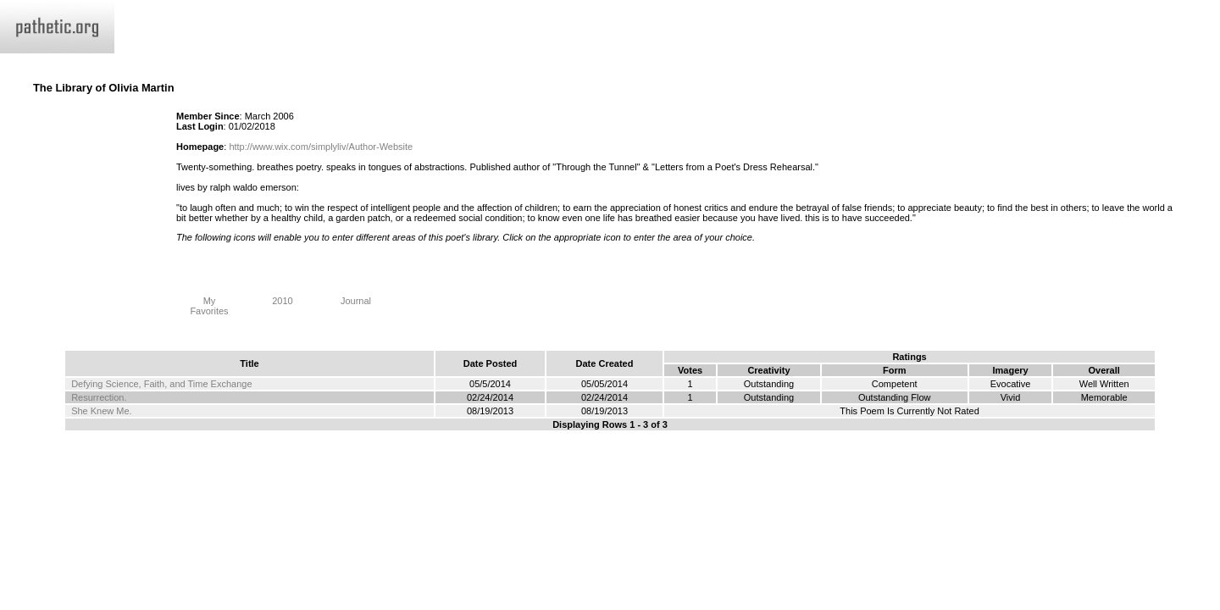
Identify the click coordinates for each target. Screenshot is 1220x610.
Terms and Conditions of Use (609, 462)
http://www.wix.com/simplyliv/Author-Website (321, 146)
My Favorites (209, 301)
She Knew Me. (101, 411)
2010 (283, 296)
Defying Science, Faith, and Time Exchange (161, 384)
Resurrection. (98, 397)
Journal (356, 296)
